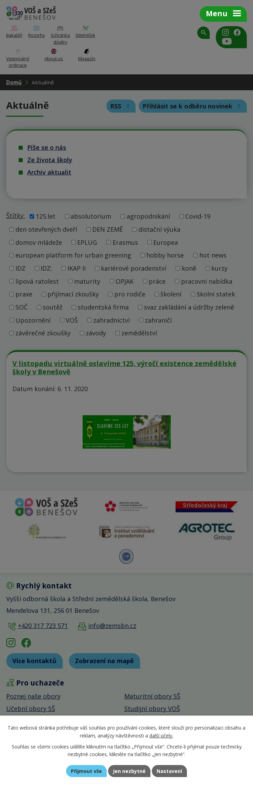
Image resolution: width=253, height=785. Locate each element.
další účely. (161, 735)
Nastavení (169, 771)
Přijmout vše (86, 771)
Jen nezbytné (129, 771)
